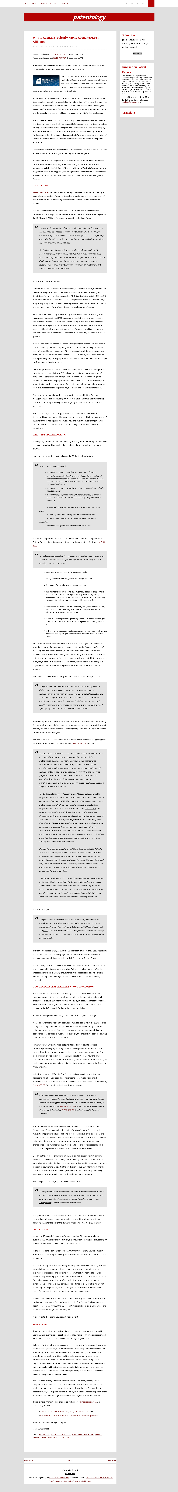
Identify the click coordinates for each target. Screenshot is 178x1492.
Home (27, 3)
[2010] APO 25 (39, 1085)
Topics (42, 3)
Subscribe (137, 53)
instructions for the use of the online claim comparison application (69, 1415)
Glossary (53, 3)
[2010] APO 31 (60, 54)
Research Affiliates (41, 192)
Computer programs (82, 1435)
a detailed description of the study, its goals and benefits (64, 1411)
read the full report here (131, 102)
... (78, 46)
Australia (44, 1435)
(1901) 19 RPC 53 (67, 1106)
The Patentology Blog (36, 1477)
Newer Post (29, 1460)
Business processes (61, 1435)
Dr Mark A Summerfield (59, 1477)
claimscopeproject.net (88, 1402)
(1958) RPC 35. (68, 1110)
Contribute (65, 3)
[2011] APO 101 (59, 58)
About (34, 3)
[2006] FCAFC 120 (79, 743)
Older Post (111, 1460)
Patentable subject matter (55, 1437)
